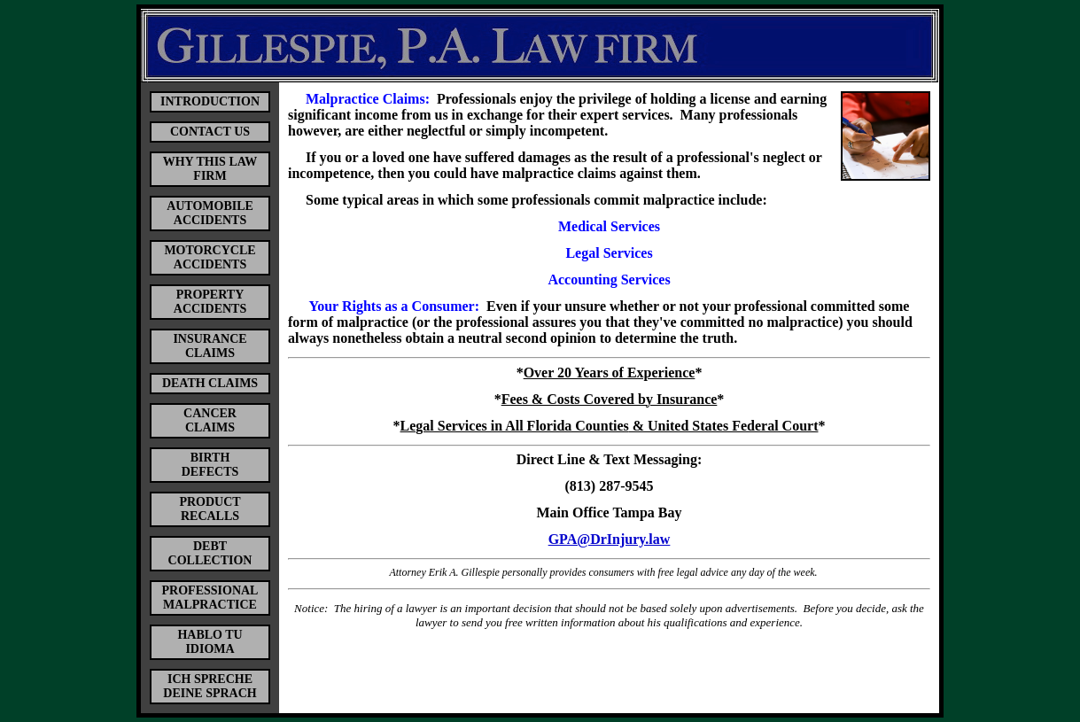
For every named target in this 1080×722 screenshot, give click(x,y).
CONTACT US (210, 131)
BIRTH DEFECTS (210, 464)
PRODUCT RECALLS (209, 509)
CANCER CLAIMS (210, 420)
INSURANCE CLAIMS (209, 346)
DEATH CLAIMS (210, 383)
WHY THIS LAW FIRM (210, 168)
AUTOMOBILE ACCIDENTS (210, 213)
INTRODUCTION (210, 101)
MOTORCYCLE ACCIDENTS (209, 257)
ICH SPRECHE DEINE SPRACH (209, 686)
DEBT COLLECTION (210, 553)
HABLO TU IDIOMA (209, 642)
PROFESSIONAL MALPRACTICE (210, 597)
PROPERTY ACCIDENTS (210, 301)
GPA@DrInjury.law (609, 539)
